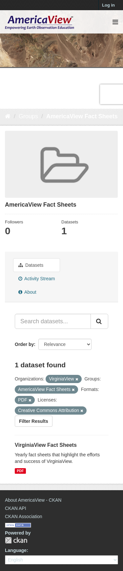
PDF (20, 471)
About (27, 292)
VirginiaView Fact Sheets (46, 445)
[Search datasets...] (53, 321)
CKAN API (15, 508)
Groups (28, 116)
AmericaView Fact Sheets (82, 116)
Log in (108, 5)
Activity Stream (36, 278)
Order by (24, 344)
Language (16, 550)
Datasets (30, 265)
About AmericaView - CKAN (33, 500)
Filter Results (33, 421)
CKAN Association (23, 516)
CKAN (16, 540)
